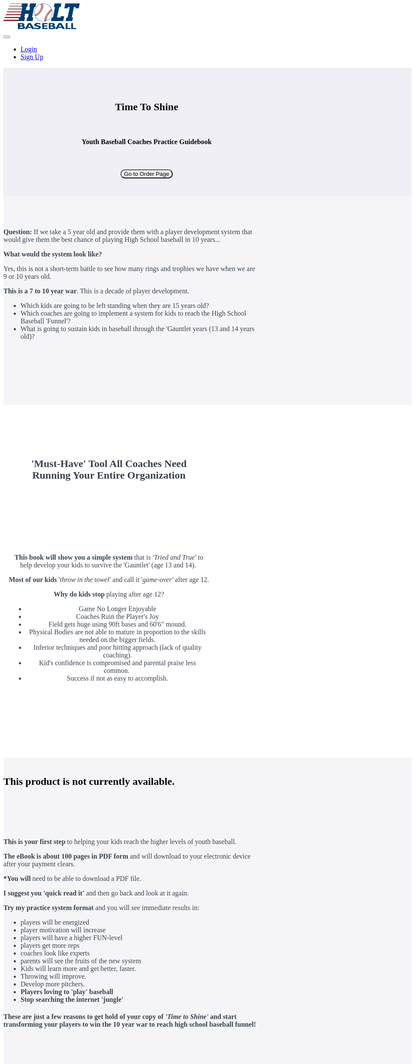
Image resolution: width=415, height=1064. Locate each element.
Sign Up (32, 56)
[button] (6, 37)
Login (29, 49)
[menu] (207, 53)
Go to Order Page (146, 174)
